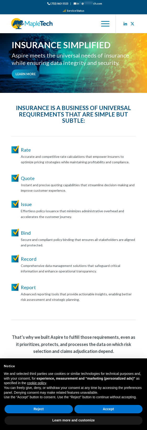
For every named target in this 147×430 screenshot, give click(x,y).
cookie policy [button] (36, 383)
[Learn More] (25, 74)
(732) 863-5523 (57, 3)
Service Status (73, 10)
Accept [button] (108, 409)
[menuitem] (58, 3)
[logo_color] (61, 23)
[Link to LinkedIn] (125, 23)
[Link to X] (132, 23)
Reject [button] (39, 409)
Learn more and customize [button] (73, 420)
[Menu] (102, 23)
